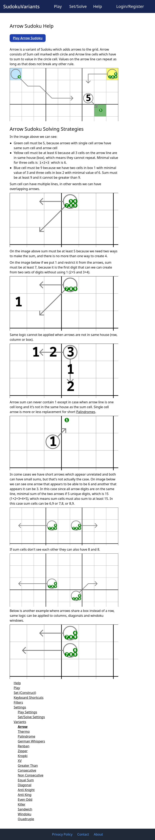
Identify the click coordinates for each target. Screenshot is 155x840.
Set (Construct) (25, 692)
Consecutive (27, 770)
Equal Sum (26, 780)
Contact (83, 834)
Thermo (24, 731)
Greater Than (28, 765)
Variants (20, 722)
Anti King (24, 794)
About (98, 834)
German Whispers (31, 741)
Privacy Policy (62, 834)
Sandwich (25, 809)
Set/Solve (78, 6)
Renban (23, 746)
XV (20, 760)
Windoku (24, 814)
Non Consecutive (30, 775)
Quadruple (26, 819)
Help (97, 6)
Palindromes (85, 412)
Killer (21, 804)
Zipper (23, 751)
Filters (18, 702)
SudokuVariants (21, 6)
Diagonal (24, 785)
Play (58, 6)
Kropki (22, 756)
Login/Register (130, 6)
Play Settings (27, 712)
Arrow (22, 726)
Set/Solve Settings (31, 717)
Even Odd (25, 799)
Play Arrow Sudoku (27, 38)
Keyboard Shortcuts (28, 697)
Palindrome (26, 736)
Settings (20, 707)
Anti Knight (26, 790)
